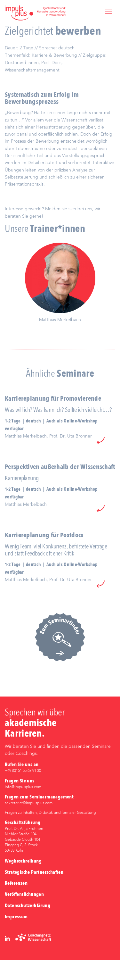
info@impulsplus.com (23, 787)
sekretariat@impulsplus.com (28, 803)
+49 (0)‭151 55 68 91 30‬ (23, 771)
